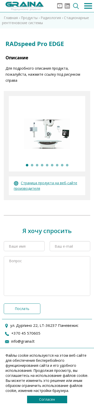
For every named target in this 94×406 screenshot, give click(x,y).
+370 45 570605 (25, 333)
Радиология (51, 17)
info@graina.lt (23, 341)
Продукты (29, 17)
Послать (22, 308)
